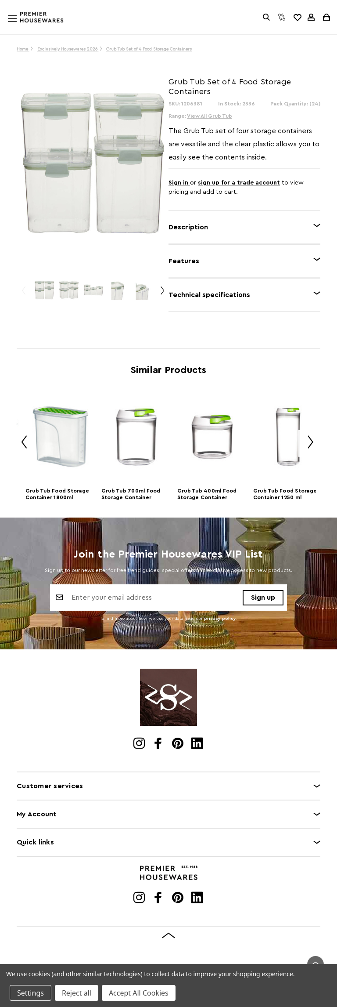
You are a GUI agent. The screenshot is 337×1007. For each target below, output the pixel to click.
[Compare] (282, 17)
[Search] (266, 17)
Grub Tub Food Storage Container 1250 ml (285, 494)
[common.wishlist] (297, 17)
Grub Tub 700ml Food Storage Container (131, 494)
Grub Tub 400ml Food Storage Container (207, 494)
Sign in (179, 183)
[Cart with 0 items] (326, 17)
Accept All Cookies (138, 993)
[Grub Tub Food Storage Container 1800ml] (60, 437)
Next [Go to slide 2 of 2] (162, 294)
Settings (30, 993)
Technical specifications (209, 294)
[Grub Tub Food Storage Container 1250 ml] (288, 437)
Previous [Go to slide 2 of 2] (23, 294)
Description (188, 227)
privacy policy (220, 618)
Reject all (76, 993)
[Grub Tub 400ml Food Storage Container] (212, 437)
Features (183, 260)
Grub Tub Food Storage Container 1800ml (57, 494)
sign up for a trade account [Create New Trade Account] (239, 183)
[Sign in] (311, 17)
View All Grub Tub (209, 116)
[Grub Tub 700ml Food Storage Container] (136, 437)
